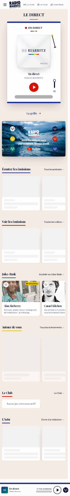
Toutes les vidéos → (54, 222)
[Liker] (6, 284)
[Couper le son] (54, 91)
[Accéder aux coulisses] (66, 490)
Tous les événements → (52, 327)
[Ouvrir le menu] (5, 4)
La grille (33, 113)
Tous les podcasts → (54, 169)
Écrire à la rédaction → (53, 419)
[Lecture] (33, 87)
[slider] (54, 80)
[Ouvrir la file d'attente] (44, 489)
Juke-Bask (56, 4)
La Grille (29, 4)
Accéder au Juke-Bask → (51, 274)
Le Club (42, 4)
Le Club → (59, 393)
